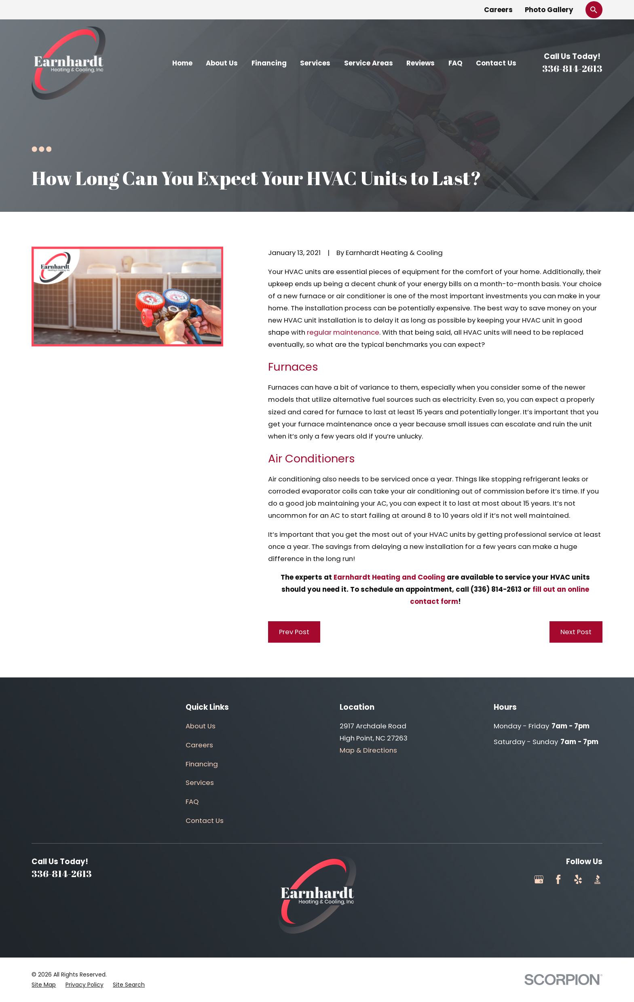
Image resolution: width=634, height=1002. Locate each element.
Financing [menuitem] (269, 63)
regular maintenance (343, 332)
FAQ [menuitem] (455, 63)
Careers (498, 10)
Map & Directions (368, 750)
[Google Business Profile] (538, 879)
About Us (201, 726)
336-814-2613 (572, 68)
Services (200, 782)
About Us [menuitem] (222, 63)
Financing (202, 764)
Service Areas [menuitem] (368, 63)
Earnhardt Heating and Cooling (389, 577)
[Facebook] (558, 879)
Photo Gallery (549, 10)
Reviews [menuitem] (420, 63)
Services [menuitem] (315, 63)
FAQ (192, 801)
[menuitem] (44, 985)
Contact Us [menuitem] (496, 63)
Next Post (576, 632)
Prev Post (294, 632)
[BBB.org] (597, 879)
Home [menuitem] (182, 63)
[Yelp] (578, 879)
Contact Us (205, 820)
